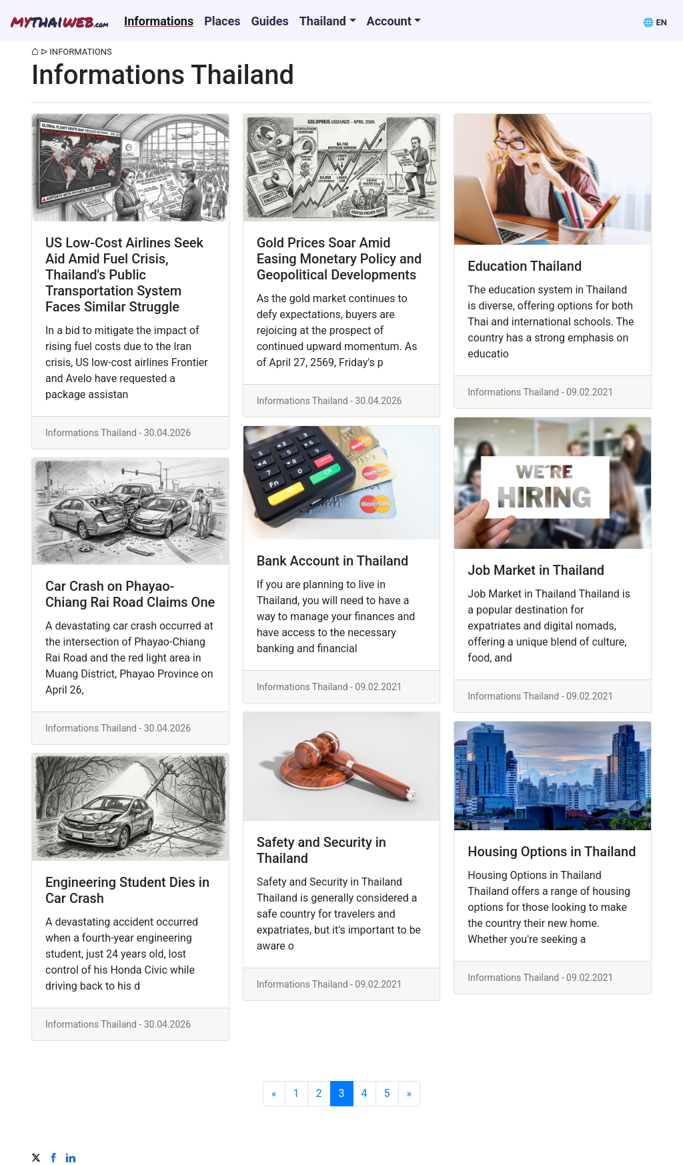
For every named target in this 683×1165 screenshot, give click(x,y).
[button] (655, 21)
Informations (158, 21)
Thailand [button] (322, 21)
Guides (269, 21)
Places (222, 21)
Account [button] (389, 21)
